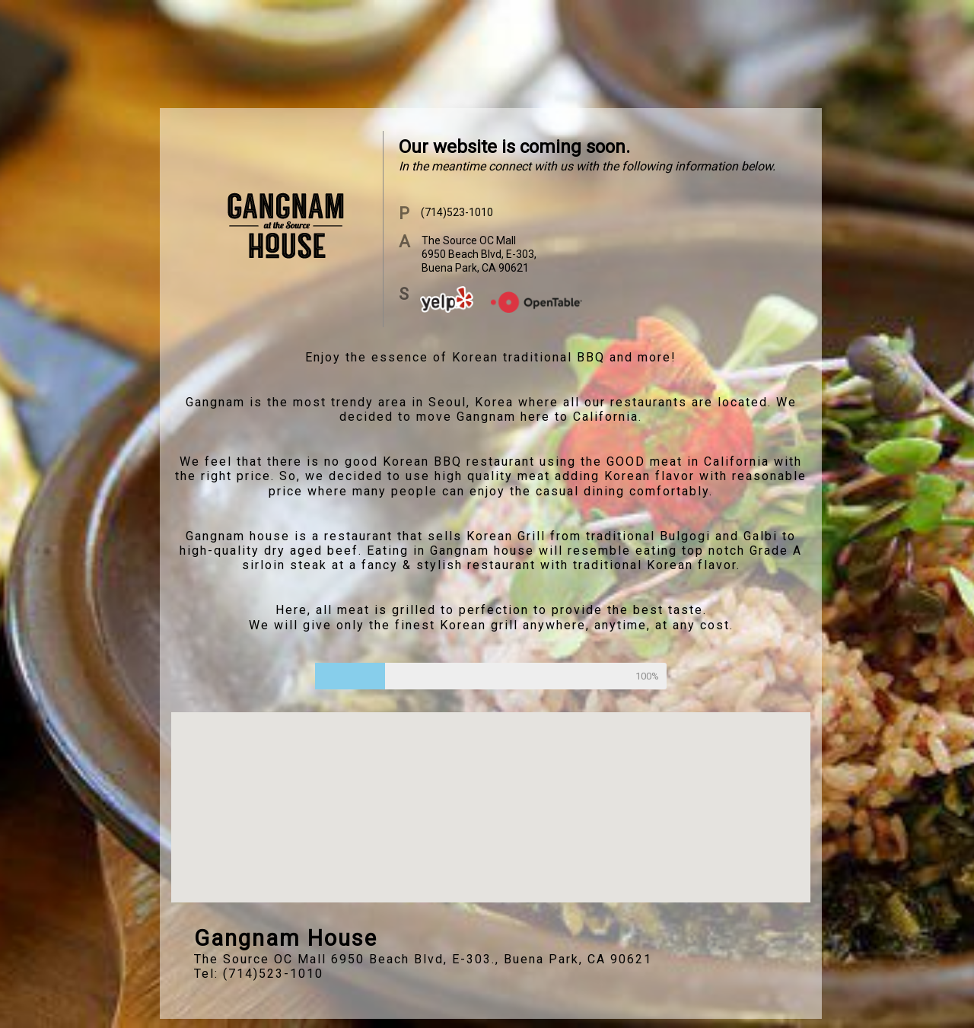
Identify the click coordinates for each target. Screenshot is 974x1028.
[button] (491, 793)
